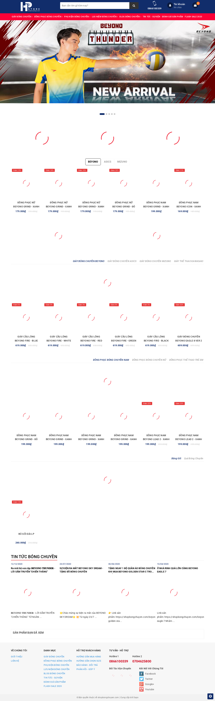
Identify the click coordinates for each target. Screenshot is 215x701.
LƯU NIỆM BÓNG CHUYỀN (105, 16)
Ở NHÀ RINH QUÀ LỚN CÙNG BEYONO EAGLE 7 (177, 570)
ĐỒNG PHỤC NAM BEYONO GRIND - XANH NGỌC (59, 439)
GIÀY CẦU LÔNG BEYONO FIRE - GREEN (123, 338)
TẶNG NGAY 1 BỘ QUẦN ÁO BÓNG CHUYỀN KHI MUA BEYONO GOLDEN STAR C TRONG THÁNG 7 (131, 570)
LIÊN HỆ (15, 661)
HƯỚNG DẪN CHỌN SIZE (88, 661)
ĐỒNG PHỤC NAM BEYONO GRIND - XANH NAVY (91, 439)
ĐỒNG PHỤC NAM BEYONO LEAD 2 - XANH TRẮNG (156, 439)
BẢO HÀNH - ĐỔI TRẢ (87, 665)
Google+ (149, 684)
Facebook (150, 673)
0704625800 (141, 661)
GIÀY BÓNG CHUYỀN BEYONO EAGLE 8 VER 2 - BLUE (188, 340)
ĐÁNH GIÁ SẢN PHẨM (172, 16)
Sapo (136, 697)
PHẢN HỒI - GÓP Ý (85, 669)
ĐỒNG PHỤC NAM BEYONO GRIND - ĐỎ (26, 437)
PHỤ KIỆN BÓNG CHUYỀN (77, 16)
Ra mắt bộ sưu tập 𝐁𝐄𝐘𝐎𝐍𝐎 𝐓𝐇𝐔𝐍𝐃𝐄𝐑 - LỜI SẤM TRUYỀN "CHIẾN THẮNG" (33, 570)
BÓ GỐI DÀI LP (26, 534)
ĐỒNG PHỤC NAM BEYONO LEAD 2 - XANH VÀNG (188, 439)
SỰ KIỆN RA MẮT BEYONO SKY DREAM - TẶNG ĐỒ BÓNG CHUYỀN (81, 570)
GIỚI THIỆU (16, 656)
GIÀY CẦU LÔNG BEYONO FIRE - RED (91, 338)
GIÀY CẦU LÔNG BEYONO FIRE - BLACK (156, 338)
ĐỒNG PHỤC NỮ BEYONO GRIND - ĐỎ (123, 204)
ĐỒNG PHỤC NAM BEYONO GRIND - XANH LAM (156, 206)
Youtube (149, 689)
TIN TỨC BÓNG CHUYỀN (34, 556)
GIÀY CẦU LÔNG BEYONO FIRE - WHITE (59, 338)
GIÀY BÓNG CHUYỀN (22, 16)
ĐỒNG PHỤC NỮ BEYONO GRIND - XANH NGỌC (91, 206)
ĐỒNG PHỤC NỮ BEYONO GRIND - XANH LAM (26, 206)
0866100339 (155, 8)
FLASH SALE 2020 (193, 16)
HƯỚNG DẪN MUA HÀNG (88, 656)
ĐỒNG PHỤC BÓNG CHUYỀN (48, 16)
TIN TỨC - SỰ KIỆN (151, 16)
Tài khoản (179, 4)
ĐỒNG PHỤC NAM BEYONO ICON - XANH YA (189, 206)
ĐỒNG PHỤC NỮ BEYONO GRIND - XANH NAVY (59, 206)
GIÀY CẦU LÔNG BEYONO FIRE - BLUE (26, 338)
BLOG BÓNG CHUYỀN (130, 16)
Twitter (149, 679)
